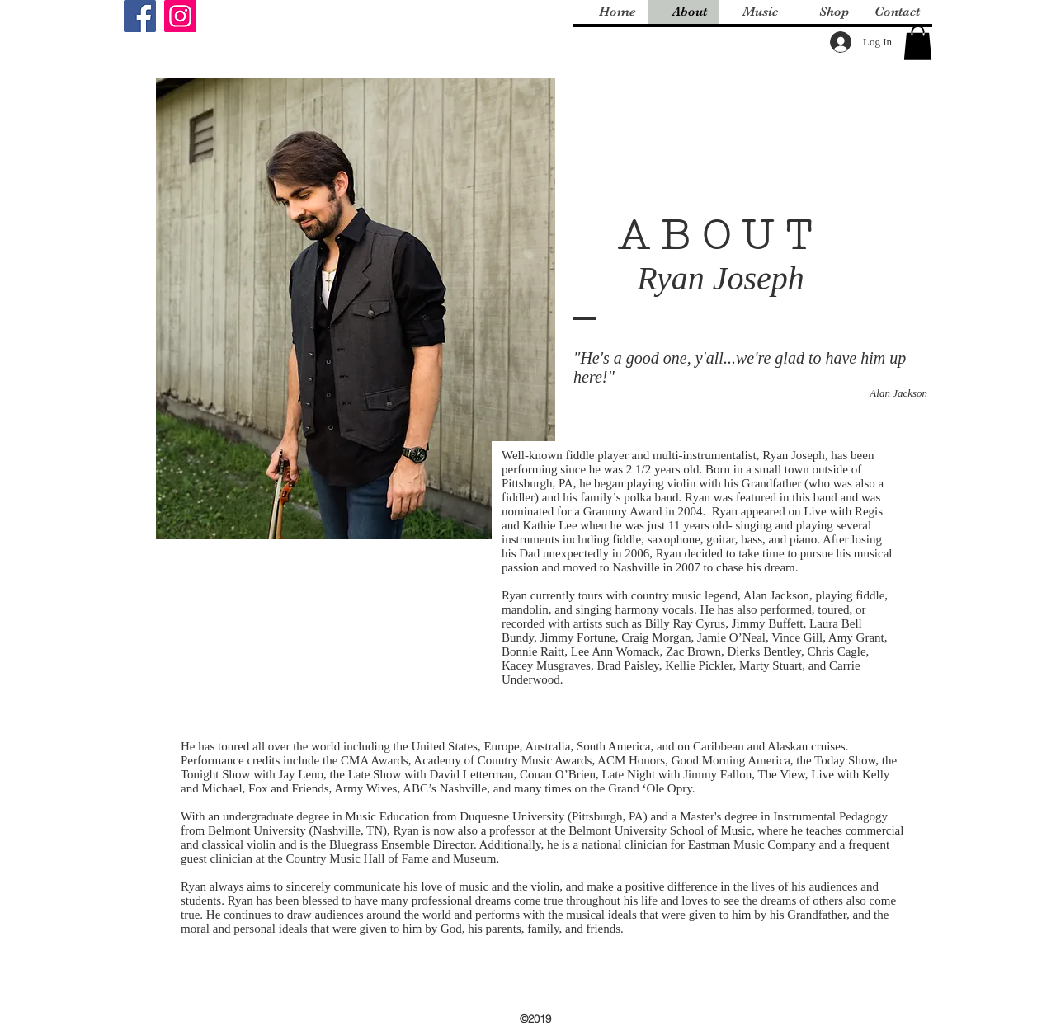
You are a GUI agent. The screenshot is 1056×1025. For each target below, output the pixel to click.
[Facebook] (140, 16)
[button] (917, 43)
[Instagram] (180, 16)
